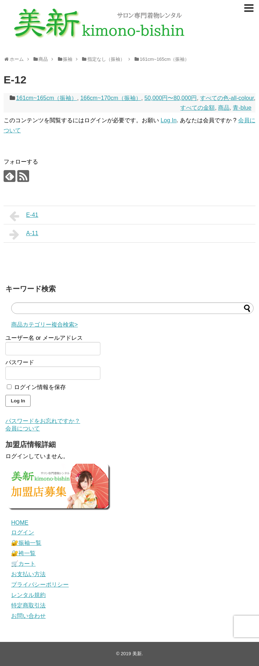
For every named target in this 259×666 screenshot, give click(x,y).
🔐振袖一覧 (26, 543)
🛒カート (23, 564)
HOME (19, 523)
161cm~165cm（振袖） (46, 98)
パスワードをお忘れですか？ (42, 421)
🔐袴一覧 (23, 553)
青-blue (242, 108)
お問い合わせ (28, 616)
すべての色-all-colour (227, 98)
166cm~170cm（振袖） (110, 98)
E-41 (23, 216)
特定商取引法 (28, 605)
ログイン (22, 532)
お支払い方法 (28, 574)
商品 (224, 108)
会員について (22, 428)
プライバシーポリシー (40, 584)
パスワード (19, 362)
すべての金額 (197, 108)
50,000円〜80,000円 (170, 98)
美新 (137, 653)
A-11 (23, 234)
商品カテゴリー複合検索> (44, 324)
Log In (168, 120)
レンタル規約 (28, 595)
